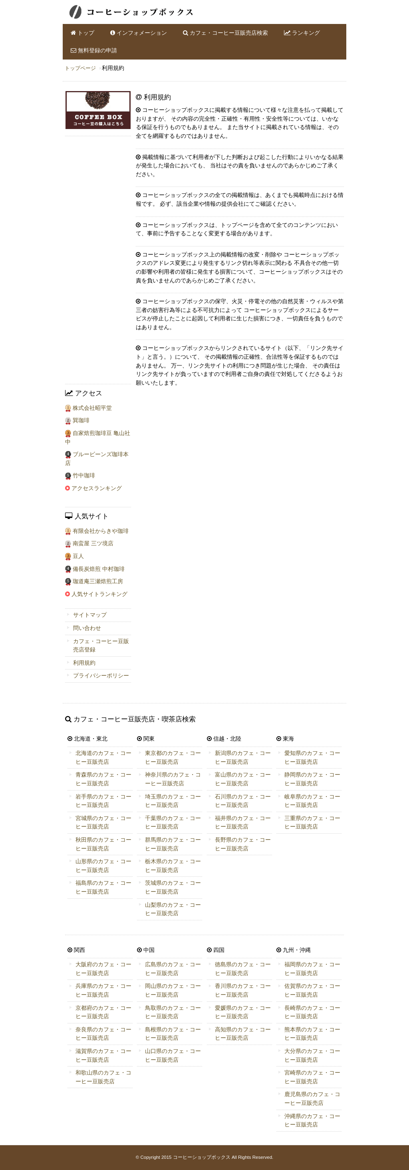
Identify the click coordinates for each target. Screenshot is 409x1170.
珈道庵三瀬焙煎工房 (98, 581)
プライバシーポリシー (101, 675)
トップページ (80, 68)
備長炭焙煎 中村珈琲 (99, 569)
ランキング (302, 33)
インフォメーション (138, 33)
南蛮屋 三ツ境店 (93, 543)
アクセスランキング (96, 488)
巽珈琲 (81, 420)
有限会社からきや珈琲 (101, 531)
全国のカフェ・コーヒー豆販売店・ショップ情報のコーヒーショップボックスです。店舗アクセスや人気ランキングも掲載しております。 (162, 12)
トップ (82, 33)
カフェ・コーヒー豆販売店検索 (225, 33)
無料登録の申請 (94, 50)
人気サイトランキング (99, 594)
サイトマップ (90, 615)
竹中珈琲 (84, 475)
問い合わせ (87, 628)
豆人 (78, 556)
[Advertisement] (98, 260)
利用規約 (84, 662)
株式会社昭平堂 (92, 408)
